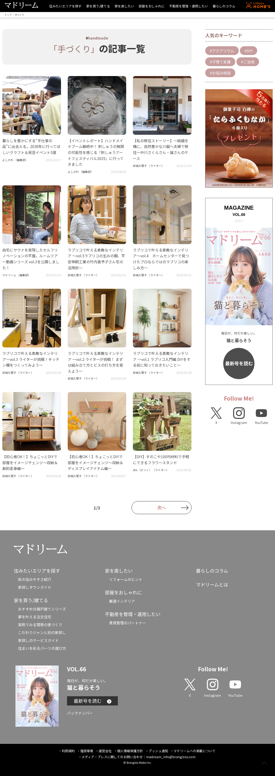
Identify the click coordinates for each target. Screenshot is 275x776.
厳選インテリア (122, 601)
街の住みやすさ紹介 (34, 579)
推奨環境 (86, 750)
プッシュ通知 (158, 750)
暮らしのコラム (224, 6)
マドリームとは (212, 584)
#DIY (248, 50)
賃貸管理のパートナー (127, 623)
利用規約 (68, 750)
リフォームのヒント (125, 579)
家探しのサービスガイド (38, 640)
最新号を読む (239, 363)
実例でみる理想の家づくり (40, 624)
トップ (8, 14)
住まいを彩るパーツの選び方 (42, 648)
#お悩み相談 (220, 73)
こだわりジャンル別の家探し (42, 632)
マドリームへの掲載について (195, 750)
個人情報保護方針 (130, 750)
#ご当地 (247, 61)
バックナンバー (80, 713)
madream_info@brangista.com (171, 757)
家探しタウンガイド (34, 587)
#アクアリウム (222, 50)
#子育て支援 (220, 61)
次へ (161, 507)
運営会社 (105, 750)
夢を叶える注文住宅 (34, 617)
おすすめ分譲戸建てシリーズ (42, 609)
